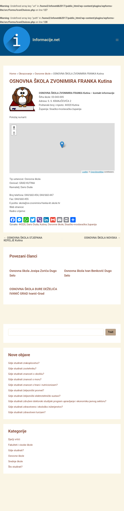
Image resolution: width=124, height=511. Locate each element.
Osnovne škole (56, 224)
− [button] (14, 132)
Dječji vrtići (14, 439)
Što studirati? (15, 466)
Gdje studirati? (16, 450)
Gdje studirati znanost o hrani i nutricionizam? (33, 384)
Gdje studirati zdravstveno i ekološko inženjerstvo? (35, 406)
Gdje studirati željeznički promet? (26, 390)
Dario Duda (33, 224)
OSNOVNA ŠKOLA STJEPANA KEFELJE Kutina (23, 239)
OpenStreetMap (97, 172)
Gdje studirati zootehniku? (22, 368)
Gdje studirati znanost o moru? (24, 379)
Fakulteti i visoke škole (20, 444)
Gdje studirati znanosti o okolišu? (26, 373)
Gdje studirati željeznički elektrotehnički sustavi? (34, 395)
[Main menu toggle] (117, 39)
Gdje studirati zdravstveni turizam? (27, 412)
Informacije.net (46, 39)
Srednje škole (15, 461)
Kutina (43, 224)
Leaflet (85, 172)
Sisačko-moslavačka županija (81, 224)
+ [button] (14, 127)
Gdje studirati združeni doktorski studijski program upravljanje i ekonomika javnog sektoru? (57, 401)
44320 (22, 224)
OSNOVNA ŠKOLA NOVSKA (102, 237)
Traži (110, 331)
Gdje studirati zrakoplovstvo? (23, 363)
